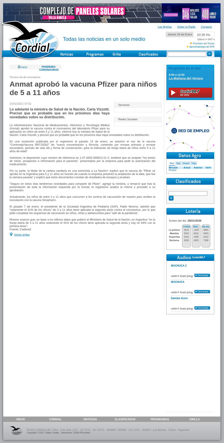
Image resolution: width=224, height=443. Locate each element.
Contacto (206, 26)
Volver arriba (22, 234)
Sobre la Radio (186, 26)
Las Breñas (165, 26)
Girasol (185, 163)
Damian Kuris (179, 298)
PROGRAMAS (160, 419)
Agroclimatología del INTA (201, 47)
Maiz (172, 163)
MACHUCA (177, 281)
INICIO (20, 419)
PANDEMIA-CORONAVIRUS (49, 68)
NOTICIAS (90, 419)
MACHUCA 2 (179, 265)
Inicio (22, 67)
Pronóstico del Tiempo (203, 43)
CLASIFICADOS (125, 419)
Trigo (193, 163)
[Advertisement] (46, 268)
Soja (178, 163)
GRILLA (194, 419)
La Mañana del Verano (186, 78)
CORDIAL (55, 419)
